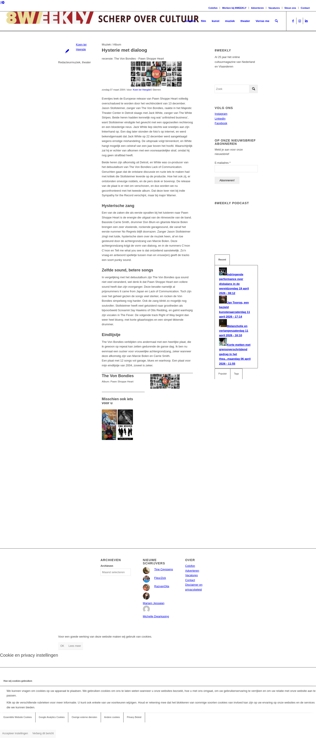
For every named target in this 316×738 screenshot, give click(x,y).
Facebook (221, 123)
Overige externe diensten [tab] (84, 717)
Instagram (221, 113)
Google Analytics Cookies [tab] (52, 717)
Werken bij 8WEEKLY (234, 8)
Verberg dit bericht (43, 733)
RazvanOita (161, 586)
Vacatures (274, 8)
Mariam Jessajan (153, 603)
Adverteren (257, 8)
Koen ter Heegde (142, 89)
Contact (305, 8)
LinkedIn (220, 118)
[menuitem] (190, 21)
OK (62, 645)
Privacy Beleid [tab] (134, 717)
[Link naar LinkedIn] (306, 21)
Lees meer (74, 645)
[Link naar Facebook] (293, 21)
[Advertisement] (147, 484)
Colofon (213, 8)
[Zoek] (276, 21)
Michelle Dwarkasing (156, 616)
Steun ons (290, 8)
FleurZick (160, 578)
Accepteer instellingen (15, 733)
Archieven (107, 565)
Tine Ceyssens (163, 569)
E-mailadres (222, 162)
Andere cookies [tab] (112, 717)
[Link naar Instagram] (299, 21)
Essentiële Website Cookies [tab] (18, 717)
